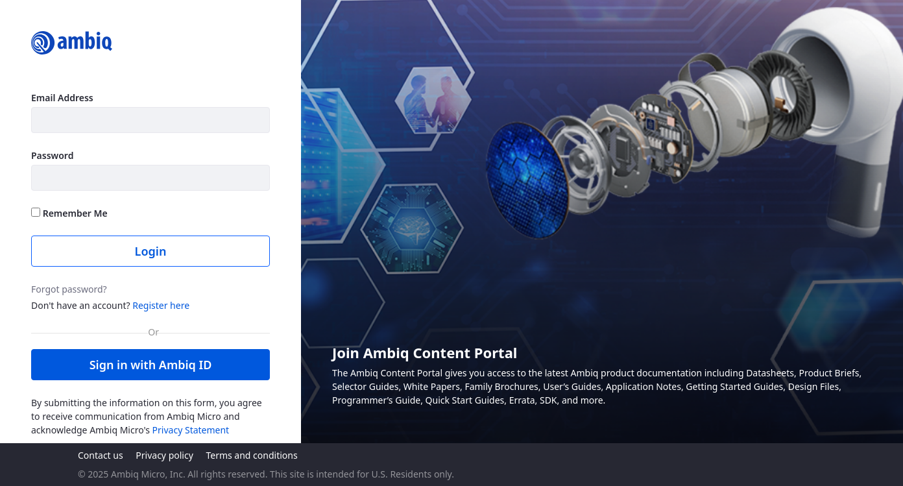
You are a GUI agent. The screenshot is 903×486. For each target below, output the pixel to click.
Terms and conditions (251, 455)
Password (52, 155)
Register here (160, 305)
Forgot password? (69, 289)
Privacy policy (164, 455)
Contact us (100, 455)
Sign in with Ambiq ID (151, 364)
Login (151, 251)
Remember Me (69, 213)
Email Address (62, 97)
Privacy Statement (191, 430)
